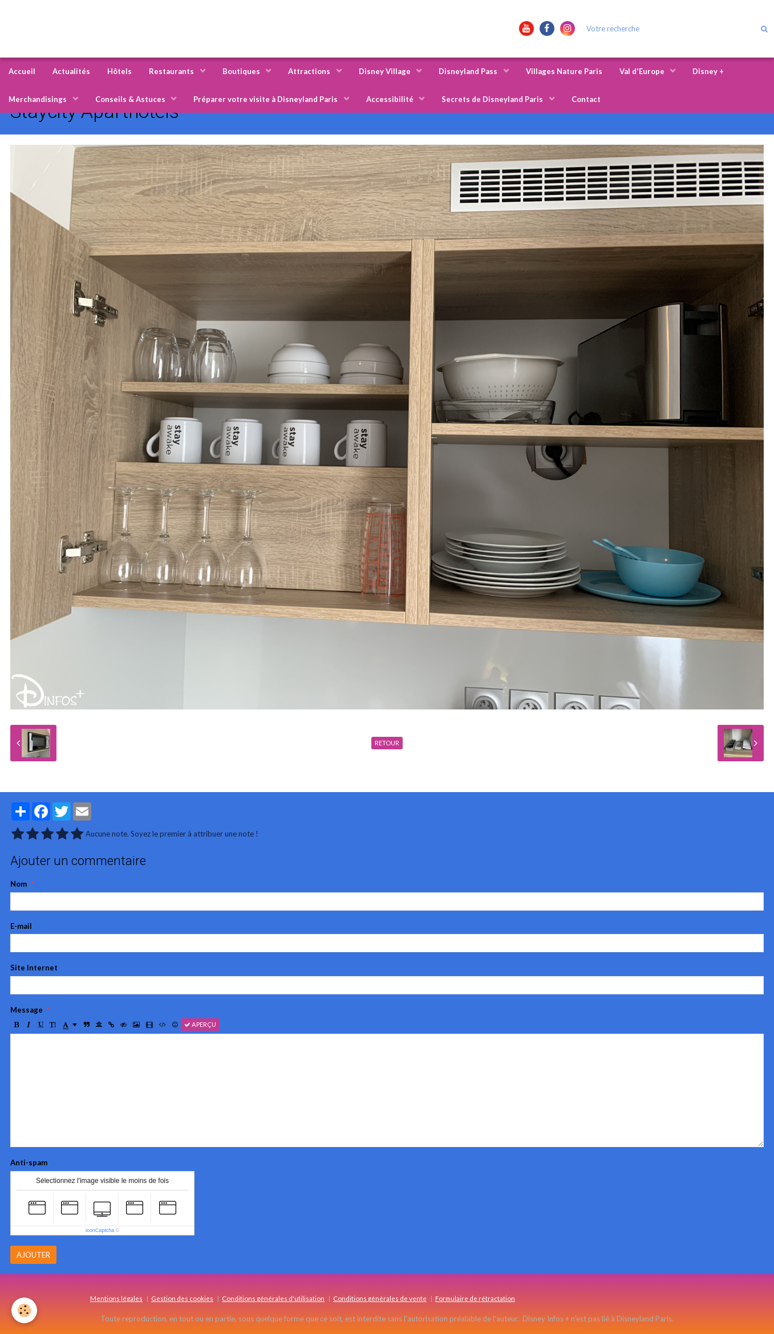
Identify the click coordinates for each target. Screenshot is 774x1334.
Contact (586, 99)
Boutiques (242, 71)
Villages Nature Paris (564, 71)
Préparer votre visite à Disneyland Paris (266, 99)
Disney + (708, 71)
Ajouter (33, 1254)
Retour (387, 742)
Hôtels (119, 71)
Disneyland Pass (469, 71)
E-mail (21, 926)
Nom (18, 883)
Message (26, 1009)
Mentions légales (116, 1298)
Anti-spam (28, 1162)
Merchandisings (38, 99)
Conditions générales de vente (380, 1298)
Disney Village (385, 71)
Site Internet (34, 967)
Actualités (71, 71)
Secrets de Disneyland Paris (493, 99)
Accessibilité (390, 99)
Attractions (310, 71)
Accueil (22, 71)
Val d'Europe (642, 71)
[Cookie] (24, 1310)
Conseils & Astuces (131, 99)
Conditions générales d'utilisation (273, 1298)
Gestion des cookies (182, 1298)
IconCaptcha (100, 1230)
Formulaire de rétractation (475, 1298)
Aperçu (200, 1024)
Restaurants (172, 71)
